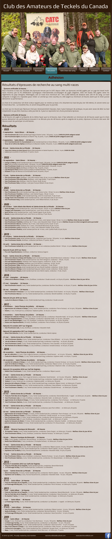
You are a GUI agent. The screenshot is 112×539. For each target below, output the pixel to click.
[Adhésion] (56, 77)
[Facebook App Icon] (108, 535)
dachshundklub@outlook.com (55, 536)
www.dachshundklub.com (84, 536)
